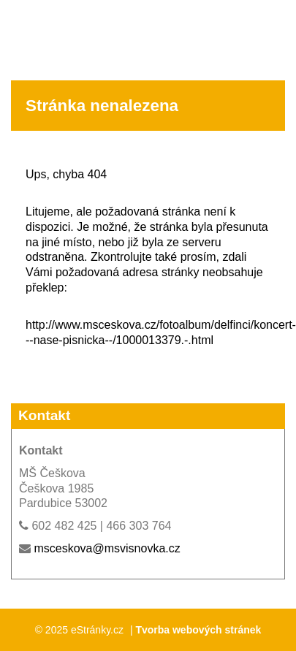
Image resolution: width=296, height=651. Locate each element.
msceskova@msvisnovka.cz (107, 548)
